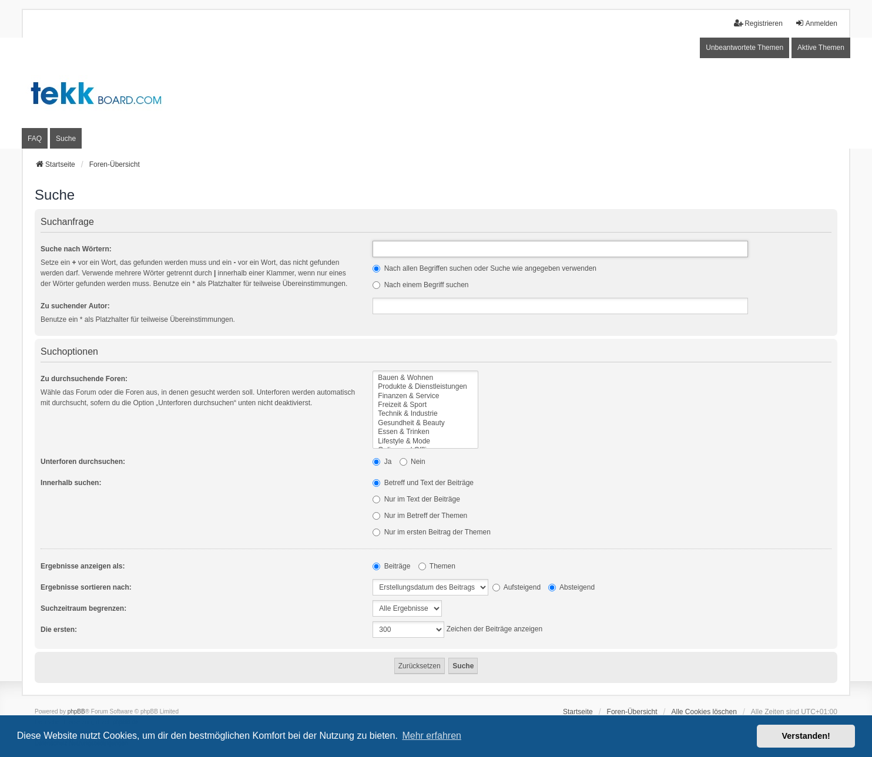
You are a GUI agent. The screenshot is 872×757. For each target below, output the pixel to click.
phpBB (76, 711)
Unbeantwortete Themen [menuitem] (744, 47)
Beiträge (391, 566)
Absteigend (571, 587)
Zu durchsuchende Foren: (84, 379)
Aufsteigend (516, 587)
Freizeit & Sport (425, 405)
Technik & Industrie (425, 413)
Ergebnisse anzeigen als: (83, 566)
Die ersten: (59, 629)
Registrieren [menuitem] (758, 23)
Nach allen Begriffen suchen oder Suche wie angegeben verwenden (484, 268)
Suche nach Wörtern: (76, 249)
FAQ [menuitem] (35, 138)
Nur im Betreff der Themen (420, 516)
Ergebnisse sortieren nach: (86, 587)
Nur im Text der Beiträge (416, 499)
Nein (412, 461)
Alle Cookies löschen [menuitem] (704, 712)
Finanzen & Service (425, 396)
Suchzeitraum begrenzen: (83, 608)
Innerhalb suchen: (71, 483)
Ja (382, 461)
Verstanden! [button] (806, 736)
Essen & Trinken (425, 432)
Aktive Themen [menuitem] (820, 47)
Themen (436, 566)
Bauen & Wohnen (425, 378)
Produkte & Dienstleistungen (425, 386)
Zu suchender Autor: (75, 306)
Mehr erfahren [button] (431, 736)
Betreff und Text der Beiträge (423, 483)
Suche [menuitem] (66, 138)
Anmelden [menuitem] (816, 23)
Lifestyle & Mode (425, 441)
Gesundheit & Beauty (425, 423)
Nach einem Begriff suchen (420, 285)
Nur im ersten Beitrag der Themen (432, 532)
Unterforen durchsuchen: (83, 461)
